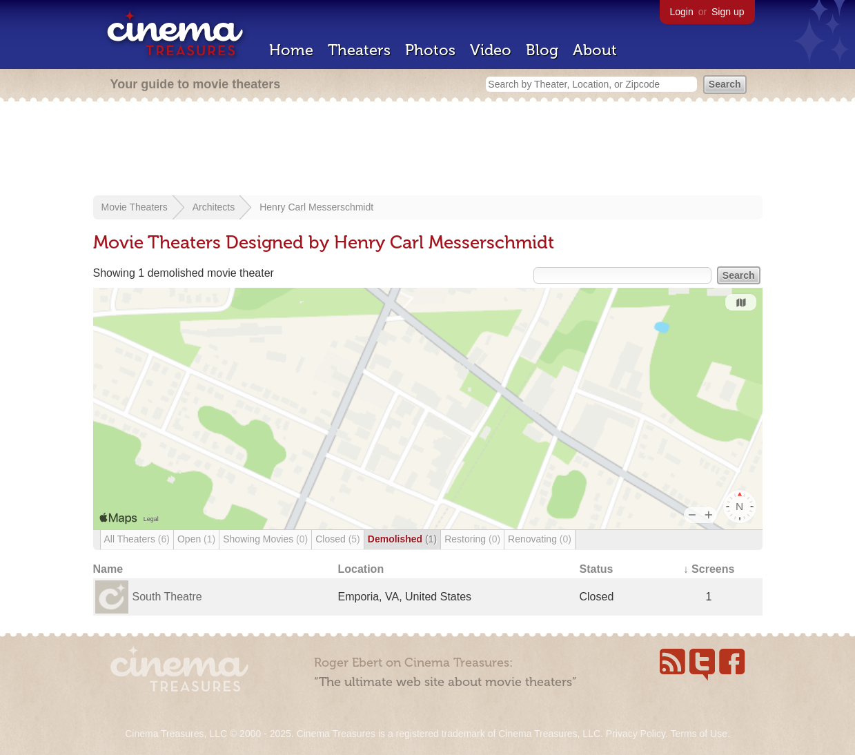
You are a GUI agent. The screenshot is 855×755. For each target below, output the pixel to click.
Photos (430, 50)
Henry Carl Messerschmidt (316, 207)
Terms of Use (698, 733)
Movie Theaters (134, 207)
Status (596, 569)
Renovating (539, 539)
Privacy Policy (635, 733)
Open (196, 539)
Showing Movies (265, 539)
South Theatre (167, 596)
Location (361, 569)
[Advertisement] (428, 150)
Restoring (472, 539)
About (595, 50)
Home (291, 50)
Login (682, 11)
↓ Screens (709, 569)
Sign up (727, 11)
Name (108, 569)
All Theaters (137, 539)
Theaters (359, 50)
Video (490, 50)
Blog (542, 50)
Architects (214, 207)
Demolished (402, 539)
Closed (337, 539)
